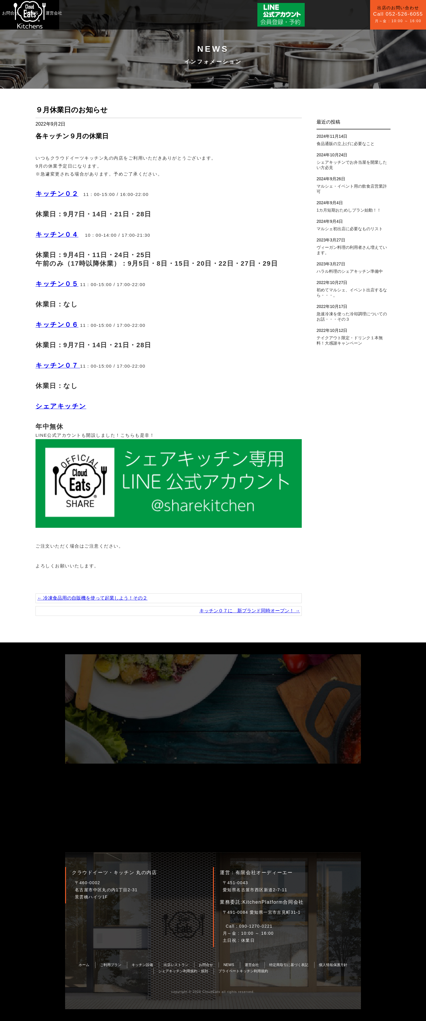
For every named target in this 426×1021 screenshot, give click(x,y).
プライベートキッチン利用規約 (243, 971)
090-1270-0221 (255, 926)
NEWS (161, 13)
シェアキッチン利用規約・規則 (183, 971)
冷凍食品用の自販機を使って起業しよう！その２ (92, 597)
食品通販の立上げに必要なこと (346, 143)
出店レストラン (176, 965)
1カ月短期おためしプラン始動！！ (349, 210)
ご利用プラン (79, 13)
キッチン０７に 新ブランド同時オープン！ (249, 610)
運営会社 (183, 13)
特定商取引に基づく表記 (288, 965)
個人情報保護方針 (333, 965)
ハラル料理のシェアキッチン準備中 (350, 271)
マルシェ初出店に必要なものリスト (350, 228)
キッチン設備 (111, 13)
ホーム (84, 965)
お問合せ (139, 13)
